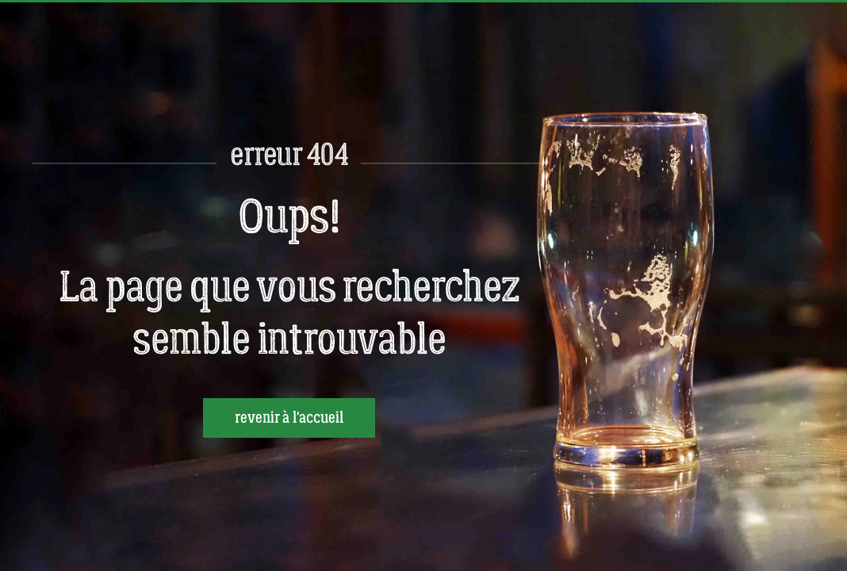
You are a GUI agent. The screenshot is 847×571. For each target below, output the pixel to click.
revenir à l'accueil (289, 418)
